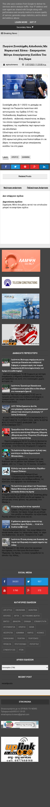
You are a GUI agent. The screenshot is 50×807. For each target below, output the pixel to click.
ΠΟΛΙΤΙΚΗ (21, 638)
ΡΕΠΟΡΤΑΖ (34, 644)
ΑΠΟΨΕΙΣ (7, 616)
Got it (33, 22)
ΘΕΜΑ (31, 627)
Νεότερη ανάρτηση (13, 188)
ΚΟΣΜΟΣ (40, 633)
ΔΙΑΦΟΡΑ (16, 621)
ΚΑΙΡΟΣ (31, 633)
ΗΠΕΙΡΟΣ (15, 157)
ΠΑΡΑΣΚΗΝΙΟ (8, 638)
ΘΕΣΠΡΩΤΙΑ (8, 633)
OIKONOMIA (20, 610)
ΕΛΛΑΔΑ (27, 621)
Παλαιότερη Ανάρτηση (37, 188)
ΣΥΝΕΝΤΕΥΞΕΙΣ (9, 650)
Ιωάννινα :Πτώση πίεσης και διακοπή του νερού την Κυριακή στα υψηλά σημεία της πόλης (29, 542)
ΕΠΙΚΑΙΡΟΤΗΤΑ (40, 621)
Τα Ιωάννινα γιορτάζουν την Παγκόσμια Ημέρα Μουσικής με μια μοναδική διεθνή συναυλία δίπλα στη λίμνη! (29, 489)
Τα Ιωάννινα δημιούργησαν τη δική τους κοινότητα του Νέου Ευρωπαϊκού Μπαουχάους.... (28, 453)
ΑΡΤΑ (16, 616)
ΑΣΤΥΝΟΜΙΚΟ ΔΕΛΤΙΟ (31, 616)
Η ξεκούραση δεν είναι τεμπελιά (25, 506)
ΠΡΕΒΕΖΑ (7, 644)
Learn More (21, 22)
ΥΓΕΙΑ (21, 650)
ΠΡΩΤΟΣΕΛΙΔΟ (20, 644)
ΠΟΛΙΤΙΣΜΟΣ (33, 638)
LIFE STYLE (7, 610)
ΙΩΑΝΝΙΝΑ (26, 157)
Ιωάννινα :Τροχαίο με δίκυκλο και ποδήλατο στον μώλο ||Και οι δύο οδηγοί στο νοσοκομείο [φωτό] (28, 388)
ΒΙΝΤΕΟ (6, 621)
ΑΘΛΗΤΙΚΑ (32, 610)
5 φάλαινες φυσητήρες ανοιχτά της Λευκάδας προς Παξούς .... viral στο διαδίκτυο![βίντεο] (27, 524)
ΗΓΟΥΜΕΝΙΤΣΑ (9, 627)
